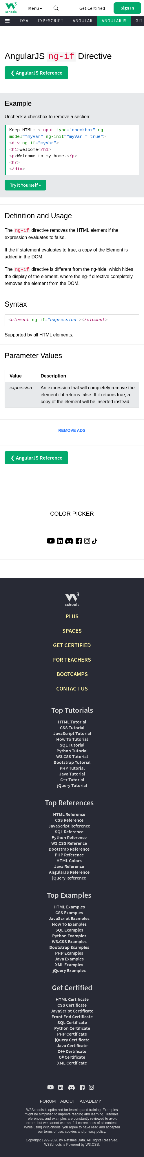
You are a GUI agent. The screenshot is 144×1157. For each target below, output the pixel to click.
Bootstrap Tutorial (72, 762)
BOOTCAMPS (72, 673)
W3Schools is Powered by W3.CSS (71, 1145)
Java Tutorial (72, 774)
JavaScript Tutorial (72, 733)
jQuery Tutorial (72, 785)
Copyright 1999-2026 (42, 1140)
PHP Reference (69, 855)
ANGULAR (83, 20)
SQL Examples (69, 930)
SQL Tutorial (72, 745)
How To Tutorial (72, 739)
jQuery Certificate (72, 1040)
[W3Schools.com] (72, 601)
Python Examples (69, 935)
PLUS (72, 616)
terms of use (53, 1132)
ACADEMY (90, 1101)
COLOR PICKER (72, 513)
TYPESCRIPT (50, 20)
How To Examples (69, 924)
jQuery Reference (69, 878)
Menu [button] (35, 8)
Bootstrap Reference (69, 849)
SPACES (72, 630)
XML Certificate (72, 1063)
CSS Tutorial (72, 727)
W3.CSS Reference (69, 843)
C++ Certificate (72, 1051)
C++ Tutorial (72, 779)
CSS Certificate (72, 1005)
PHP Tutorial (72, 768)
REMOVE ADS (71, 430)
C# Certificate (72, 1057)
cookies (71, 1132)
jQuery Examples (69, 970)
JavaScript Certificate (72, 1011)
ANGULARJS (114, 20)
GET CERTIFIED (72, 645)
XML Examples (69, 964)
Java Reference (69, 866)
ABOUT (67, 1101)
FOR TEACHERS (72, 659)
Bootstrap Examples (69, 947)
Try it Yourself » (25, 185)
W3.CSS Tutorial (72, 756)
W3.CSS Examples (69, 941)
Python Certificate (72, 1028)
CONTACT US (72, 688)
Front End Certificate (72, 1016)
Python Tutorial (72, 751)
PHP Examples (69, 953)
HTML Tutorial (72, 722)
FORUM (48, 1101)
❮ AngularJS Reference (36, 72)
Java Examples (69, 959)
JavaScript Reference (69, 826)
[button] (56, 8)
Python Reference (69, 837)
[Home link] (11, 7)
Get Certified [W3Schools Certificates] (92, 8)
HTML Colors (69, 860)
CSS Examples (69, 912)
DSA (24, 20)
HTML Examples (69, 907)
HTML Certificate (72, 999)
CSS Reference (69, 820)
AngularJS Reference (69, 872)
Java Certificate (72, 1045)
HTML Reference (69, 814)
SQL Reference (69, 831)
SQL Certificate (72, 1022)
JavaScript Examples (69, 918)
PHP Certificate (72, 1034)
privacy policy (95, 1132)
